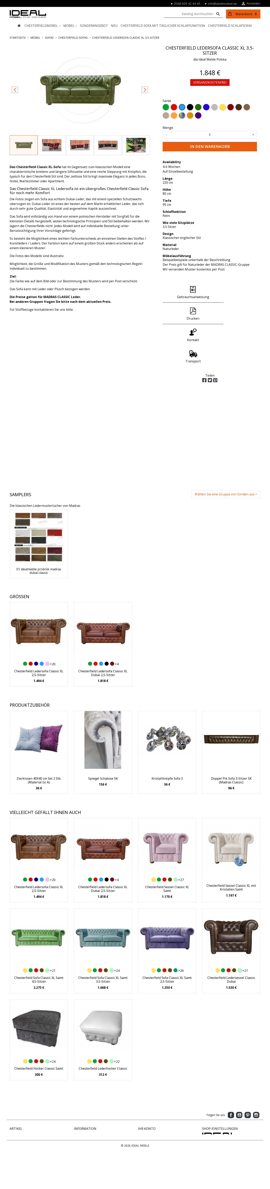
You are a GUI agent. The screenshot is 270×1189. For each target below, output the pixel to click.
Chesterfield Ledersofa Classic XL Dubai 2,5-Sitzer (103, 673)
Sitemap (79, 1155)
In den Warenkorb (210, 146)
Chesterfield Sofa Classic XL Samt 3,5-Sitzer (103, 980)
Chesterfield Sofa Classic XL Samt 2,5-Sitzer (167, 980)
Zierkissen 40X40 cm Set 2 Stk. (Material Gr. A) (39, 780)
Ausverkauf (17, 1147)
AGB (77, 1147)
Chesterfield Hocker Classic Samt (38, 1068)
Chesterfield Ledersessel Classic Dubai (231, 980)
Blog (77, 1164)
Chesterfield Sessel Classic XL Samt (167, 889)
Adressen (144, 1147)
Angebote (16, 1135)
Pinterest (248, 1115)
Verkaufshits (17, 1143)
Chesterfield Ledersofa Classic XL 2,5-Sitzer (38, 673)
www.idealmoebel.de (215, 1163)
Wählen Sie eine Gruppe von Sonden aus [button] (225, 494)
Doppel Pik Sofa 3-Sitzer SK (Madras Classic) (231, 780)
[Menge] (210, 134)
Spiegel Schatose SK (103, 778)
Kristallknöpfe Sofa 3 (167, 778)
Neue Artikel (17, 1139)
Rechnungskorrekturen (152, 1143)
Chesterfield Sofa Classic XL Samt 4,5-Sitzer (38, 980)
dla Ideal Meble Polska (209, 59)
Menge (168, 127)
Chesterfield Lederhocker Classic (103, 1068)
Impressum (81, 1143)
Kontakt (79, 1151)
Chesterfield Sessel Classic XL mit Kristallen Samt (231, 887)
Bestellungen (146, 1139)
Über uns (79, 1135)
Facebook (231, 1115)
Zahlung (79, 1139)
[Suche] (193, 14)
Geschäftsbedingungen (88, 1159)
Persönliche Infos (149, 1135)
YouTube (239, 1115)
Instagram (256, 1115)
